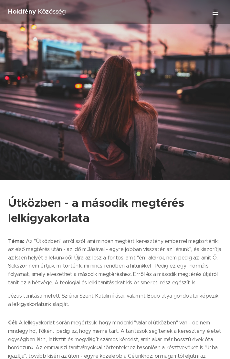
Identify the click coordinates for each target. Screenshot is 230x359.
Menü (215, 12)
